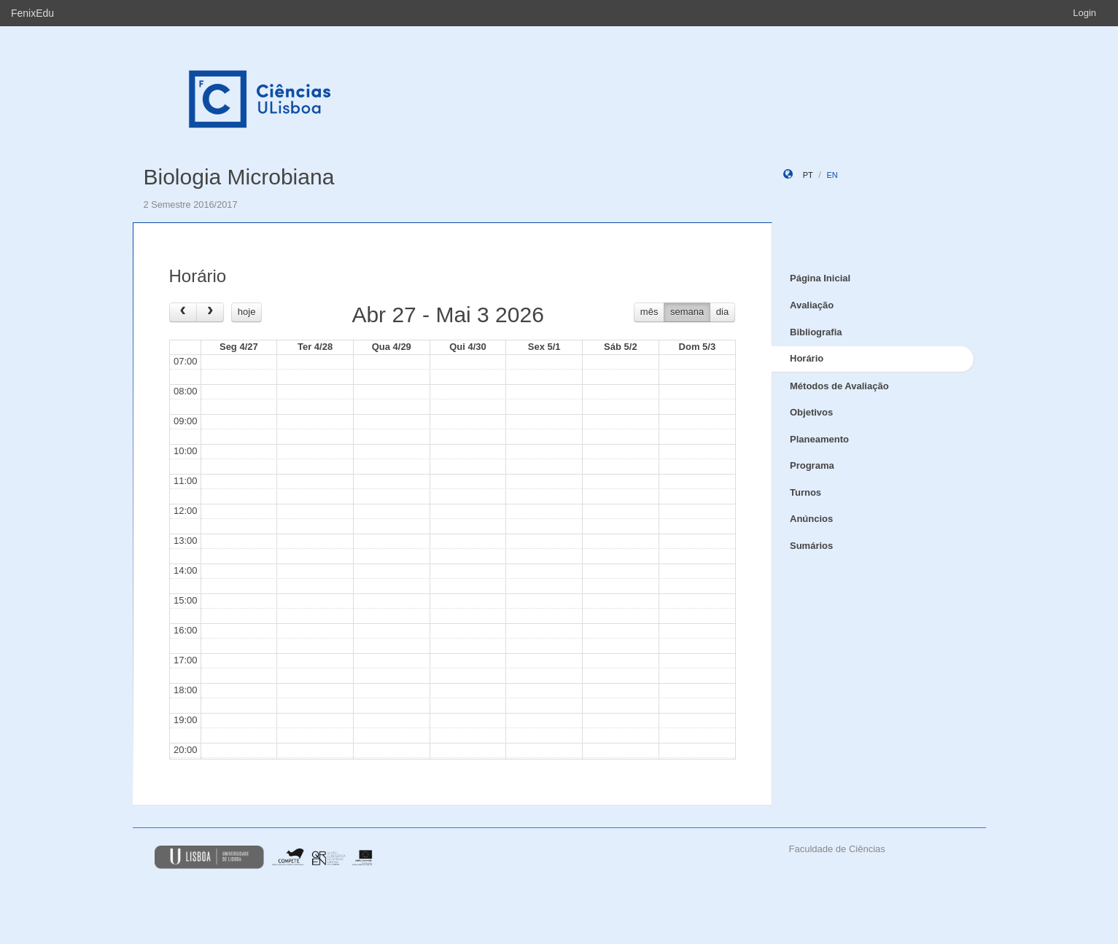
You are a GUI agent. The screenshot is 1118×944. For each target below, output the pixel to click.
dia (722, 311)
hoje (247, 311)
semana (687, 311)
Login (1084, 12)
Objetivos (811, 412)
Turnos (805, 492)
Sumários (811, 545)
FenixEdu (32, 13)
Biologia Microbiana (239, 177)
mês (649, 311)
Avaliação (812, 305)
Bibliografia (816, 332)
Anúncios (811, 518)
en (831, 175)
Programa (812, 465)
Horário (806, 358)
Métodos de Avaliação (839, 386)
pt (808, 175)
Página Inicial (820, 278)
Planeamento (819, 439)
